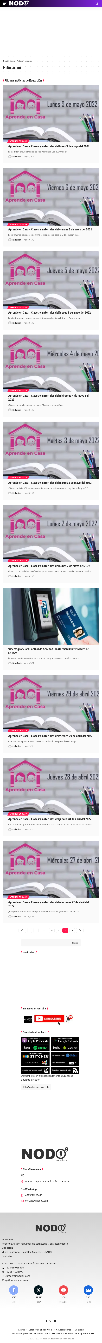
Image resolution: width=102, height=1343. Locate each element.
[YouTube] (55, 1321)
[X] (38, 1294)
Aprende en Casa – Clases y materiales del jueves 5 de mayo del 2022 (49, 312)
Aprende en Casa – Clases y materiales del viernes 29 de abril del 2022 (50, 736)
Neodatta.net (68, 1338)
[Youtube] (63, 1294)
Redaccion (17, 156)
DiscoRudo (17, 663)
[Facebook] (14, 1294)
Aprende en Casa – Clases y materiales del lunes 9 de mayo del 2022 (48, 146)
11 (72, 930)
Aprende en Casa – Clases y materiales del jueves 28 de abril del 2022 (49, 819)
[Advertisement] (51, 31)
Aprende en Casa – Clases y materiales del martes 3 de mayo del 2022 (50, 482)
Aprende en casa (18, 141)
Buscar (75, 943)
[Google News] (88, 1294)
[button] (6, 3)
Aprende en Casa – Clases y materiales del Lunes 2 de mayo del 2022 (49, 566)
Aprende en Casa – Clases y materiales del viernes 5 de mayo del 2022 (50, 229)
